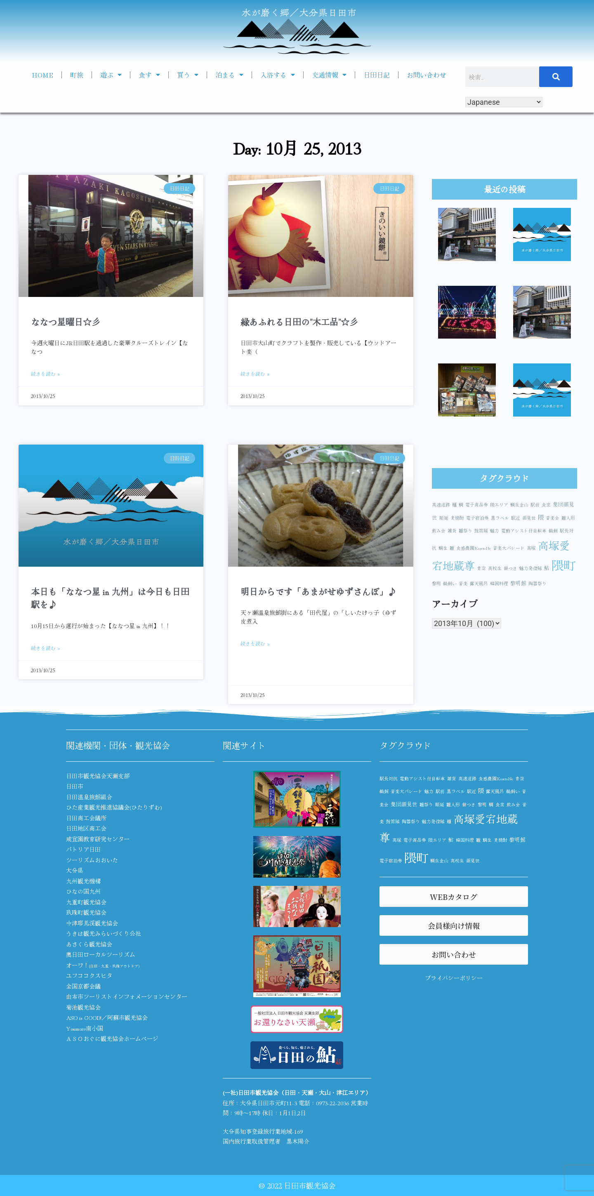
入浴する (277, 74)
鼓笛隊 (481, 530)
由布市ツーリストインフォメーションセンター (126, 996)
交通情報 (329, 74)
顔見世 (529, 518)
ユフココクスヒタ (89, 975)
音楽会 (552, 518)
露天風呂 (479, 583)
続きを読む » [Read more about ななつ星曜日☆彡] (45, 373)
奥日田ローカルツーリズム (100, 954)
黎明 (436, 583)
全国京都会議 (83, 986)
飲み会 (439, 530)
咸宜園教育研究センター (98, 839)
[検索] (556, 76)
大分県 (74, 870)
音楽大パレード (509, 548)
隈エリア (499, 504)
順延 (443, 518)
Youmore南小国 (84, 1028)
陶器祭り (537, 583)
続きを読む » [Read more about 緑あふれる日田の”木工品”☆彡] (255, 373)
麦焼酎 (457, 518)
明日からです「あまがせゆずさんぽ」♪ (318, 591)
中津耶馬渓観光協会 (92, 923)
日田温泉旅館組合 (89, 797)
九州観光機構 (83, 881)
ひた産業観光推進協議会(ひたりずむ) (114, 807)
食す (149, 74)
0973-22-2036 (332, 1103)
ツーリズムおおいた (92, 860)
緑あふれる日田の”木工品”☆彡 (299, 321)
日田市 (74, 786)
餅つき (510, 568)
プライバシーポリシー (454, 978)
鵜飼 (553, 530)
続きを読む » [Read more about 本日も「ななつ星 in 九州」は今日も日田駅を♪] (45, 647)
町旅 (76, 75)
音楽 (463, 583)
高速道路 (441, 504)
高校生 (495, 568)
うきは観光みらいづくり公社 (103, 933)
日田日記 (376, 75)
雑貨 (452, 530)
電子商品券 (476, 504)
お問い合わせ (426, 75)
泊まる (229, 74)
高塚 (531, 548)
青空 (481, 568)
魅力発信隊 (530, 568)
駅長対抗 (389, 778)
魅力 (494, 530)
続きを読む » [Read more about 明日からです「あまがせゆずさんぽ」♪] (255, 643)
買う (187, 74)
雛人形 (568, 518)
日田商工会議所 (86, 818)
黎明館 (518, 583)
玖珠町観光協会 (86, 912)
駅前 (535, 504)
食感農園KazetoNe (473, 548)
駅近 (515, 518)
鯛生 (443, 548)
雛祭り (465, 530)
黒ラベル (500, 518)
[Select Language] (503, 102)
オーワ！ (102, 965)
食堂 (546, 504)
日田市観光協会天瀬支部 (98, 776)
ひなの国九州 (83, 891)
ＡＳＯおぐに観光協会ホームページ (112, 1038)
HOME (42, 75)
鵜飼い (450, 583)
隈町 (563, 564)
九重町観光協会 (86, 902)
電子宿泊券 (477, 518)
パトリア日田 (83, 849)
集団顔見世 (404, 804)
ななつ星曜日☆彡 (65, 321)
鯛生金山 (519, 504)
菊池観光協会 (83, 1007)
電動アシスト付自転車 (524, 530)
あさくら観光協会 (89, 944)
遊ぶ (111, 74)
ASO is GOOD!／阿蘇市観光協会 (107, 1017)
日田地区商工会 (86, 828)
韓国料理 (499, 583)
